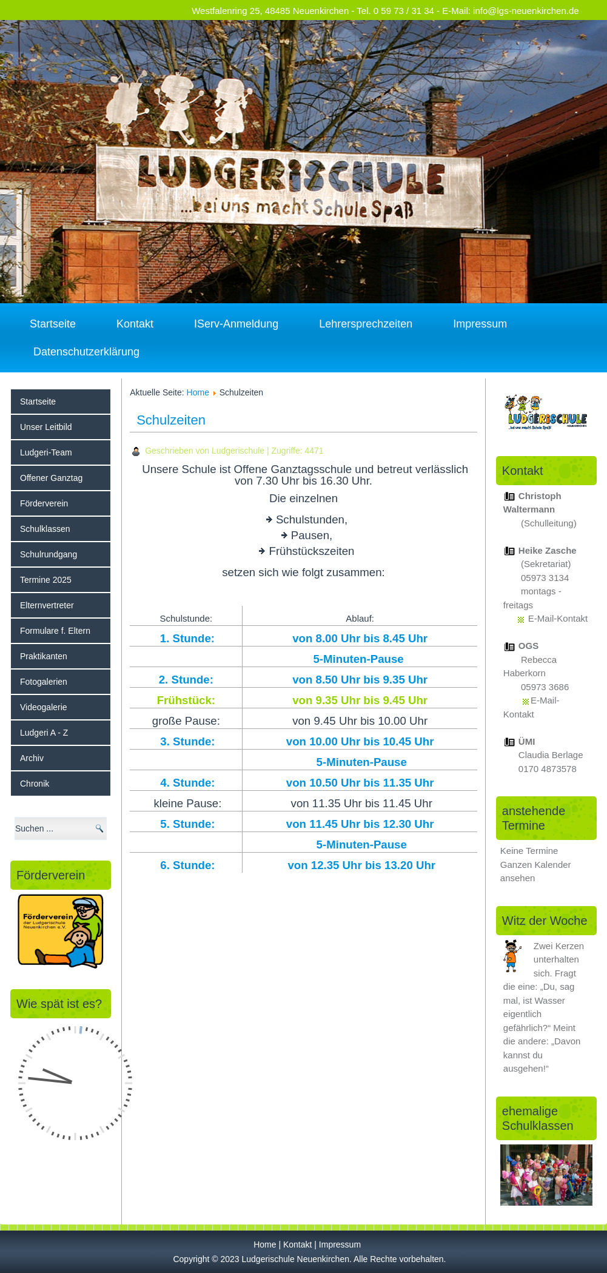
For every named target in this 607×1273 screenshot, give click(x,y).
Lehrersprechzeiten (365, 324)
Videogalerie (43, 707)
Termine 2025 (46, 580)
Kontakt (134, 324)
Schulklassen (45, 529)
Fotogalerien (43, 682)
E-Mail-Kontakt (558, 618)
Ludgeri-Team (46, 452)
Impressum (480, 324)
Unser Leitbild (46, 427)
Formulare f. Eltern (55, 631)
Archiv (32, 758)
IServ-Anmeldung (236, 324)
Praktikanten (43, 656)
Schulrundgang (48, 554)
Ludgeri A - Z (44, 732)
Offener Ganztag (51, 478)
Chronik (34, 783)
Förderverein (44, 503)
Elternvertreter (47, 605)
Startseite (53, 324)
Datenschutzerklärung (86, 352)
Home (198, 392)
